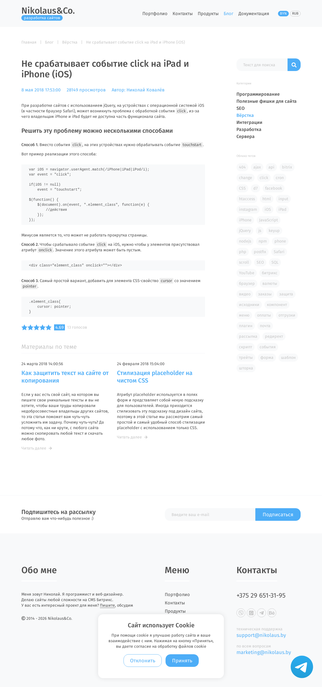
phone (280, 241)
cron (280, 177)
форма (266, 357)
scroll (244, 262)
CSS (242, 188)
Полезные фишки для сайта (266, 101)
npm (263, 241)
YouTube (246, 272)
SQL (274, 262)
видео (245, 294)
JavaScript (268, 220)
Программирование (258, 94)
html (266, 198)
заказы (265, 294)
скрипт (245, 347)
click (264, 177)
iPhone (245, 220)
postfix (260, 251)
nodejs (245, 241)
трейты (246, 357)
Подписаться (278, 514)
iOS (268, 209)
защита (286, 294)
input (283, 198)
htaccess (247, 198)
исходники (249, 304)
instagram (248, 209)
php (242, 251)
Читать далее (36, 448)
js (259, 230)
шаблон (288, 357)
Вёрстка (245, 115)
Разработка (248, 129)
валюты (269, 283)
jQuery (245, 230)
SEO (240, 108)
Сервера (245, 136)
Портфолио (155, 13)
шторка (246, 368)
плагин (245, 325)
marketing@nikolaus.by (263, 652)
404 (242, 167)
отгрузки (286, 315)
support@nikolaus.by (261, 635)
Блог (228, 13)
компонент (277, 304)
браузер (247, 283)
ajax (257, 167)
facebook (273, 188)
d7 (255, 188)
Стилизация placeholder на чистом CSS (154, 376)
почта (265, 325)
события (268, 347)
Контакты (183, 13)
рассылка (248, 336)
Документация (253, 13)
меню (244, 315)
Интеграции (249, 122)
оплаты (264, 315)
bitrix (287, 167)
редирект (274, 336)
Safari (279, 251)
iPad (282, 209)
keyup (274, 230)
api (271, 167)
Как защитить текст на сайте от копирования (65, 376)
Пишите (107, 605)
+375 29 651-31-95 (261, 595)
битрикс (269, 272)
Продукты (208, 13)
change (245, 177)
